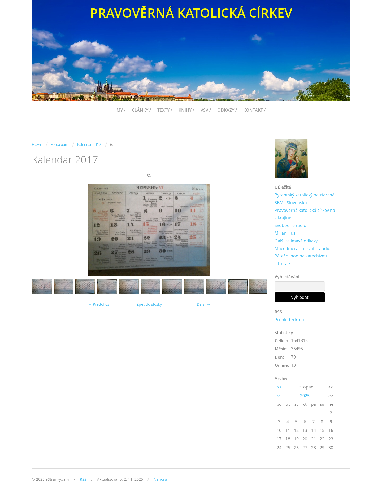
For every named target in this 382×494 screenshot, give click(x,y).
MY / (120, 110)
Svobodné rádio (290, 225)
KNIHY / (186, 110)
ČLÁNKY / (141, 110)
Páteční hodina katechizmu (301, 256)
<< (279, 387)
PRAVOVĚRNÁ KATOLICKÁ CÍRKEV (191, 12)
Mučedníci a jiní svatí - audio (303, 248)
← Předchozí (99, 304)
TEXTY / (164, 110)
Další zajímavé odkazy (296, 241)
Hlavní (37, 144)
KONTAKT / (254, 110)
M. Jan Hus (285, 233)
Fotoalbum (59, 144)
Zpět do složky (149, 304)
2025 (305, 396)
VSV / (206, 110)
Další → (203, 304)
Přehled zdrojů (289, 319)
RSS (83, 479)
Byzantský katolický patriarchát (305, 195)
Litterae (282, 263)
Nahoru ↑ (162, 479)
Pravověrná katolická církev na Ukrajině (305, 214)
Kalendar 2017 (89, 144)
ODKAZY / (227, 110)
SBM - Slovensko (291, 203)
